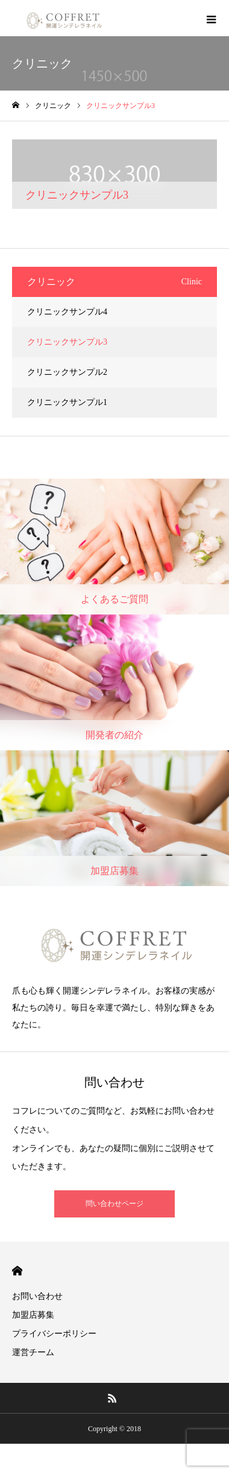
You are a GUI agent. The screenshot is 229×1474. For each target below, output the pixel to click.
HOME (17, 1271)
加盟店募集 (33, 1314)
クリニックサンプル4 (67, 311)
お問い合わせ (37, 1296)
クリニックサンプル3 (67, 341)
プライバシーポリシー (54, 1333)
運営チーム (33, 1352)
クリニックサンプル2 (67, 372)
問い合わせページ (114, 1203)
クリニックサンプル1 (67, 402)
